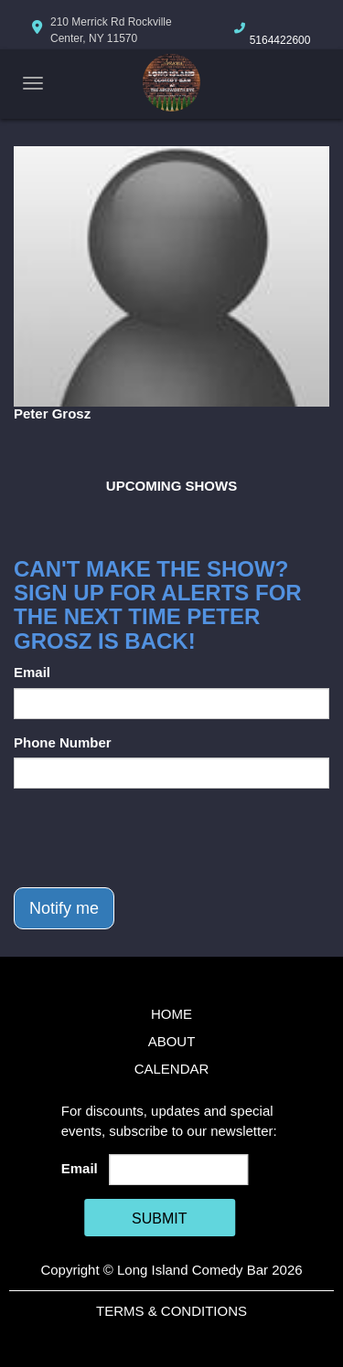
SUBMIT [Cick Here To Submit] (159, 1218)
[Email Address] (178, 1169)
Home (171, 1014)
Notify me (64, 908)
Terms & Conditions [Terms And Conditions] (171, 1311)
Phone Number (63, 742)
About (172, 1041)
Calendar (171, 1068)
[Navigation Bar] (33, 83)
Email (32, 672)
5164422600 (280, 40)
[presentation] (153, 838)
